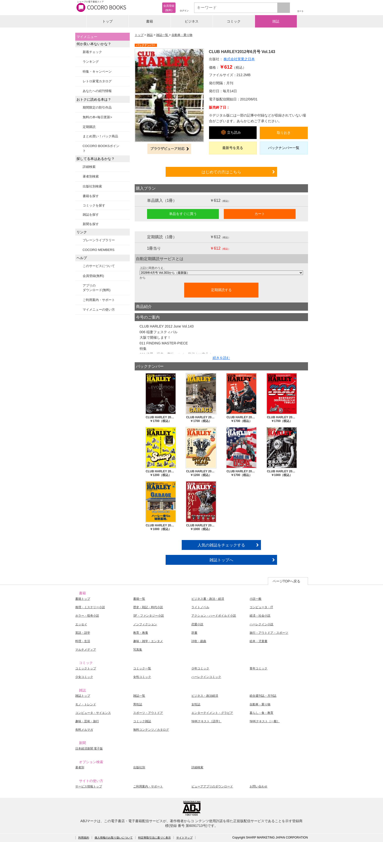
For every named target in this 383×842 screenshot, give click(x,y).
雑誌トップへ (221, 560)
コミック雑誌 (142, 721)
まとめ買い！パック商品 (100, 136)
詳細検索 (89, 167)
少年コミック (200, 668)
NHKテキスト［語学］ (206, 721)
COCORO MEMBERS (99, 250)
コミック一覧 (142, 668)
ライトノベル (200, 607)
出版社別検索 (92, 186)
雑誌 (275, 21)
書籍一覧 (139, 599)
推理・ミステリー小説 (90, 607)
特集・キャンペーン (97, 71)
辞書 (194, 632)
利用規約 (83, 837)
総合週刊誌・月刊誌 (263, 695)
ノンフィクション (145, 624)
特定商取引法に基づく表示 (154, 837)
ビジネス (192, 21)
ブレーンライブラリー (99, 240)
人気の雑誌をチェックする (221, 545)
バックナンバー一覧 (283, 148)
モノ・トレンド (85, 704)
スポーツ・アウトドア (148, 713)
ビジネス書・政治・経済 (207, 599)
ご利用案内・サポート (99, 300)
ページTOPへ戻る (287, 581)
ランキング (91, 61)
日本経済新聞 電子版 (89, 748)
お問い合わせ (258, 786)
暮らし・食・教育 (261, 713)
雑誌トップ (82, 695)
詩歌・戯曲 (198, 641)
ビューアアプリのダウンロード (212, 786)
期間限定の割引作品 (97, 107)
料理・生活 (82, 641)
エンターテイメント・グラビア (212, 713)
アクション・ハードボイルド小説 (213, 615)
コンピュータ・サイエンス (93, 713)
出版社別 (139, 767)
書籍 (149, 21)
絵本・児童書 (258, 641)
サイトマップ (184, 837)
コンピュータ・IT (261, 607)
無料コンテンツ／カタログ (151, 729)
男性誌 (137, 704)
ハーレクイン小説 (261, 624)
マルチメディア (85, 649)
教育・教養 (140, 632)
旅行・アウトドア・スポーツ (269, 632)
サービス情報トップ (88, 786)
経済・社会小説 (260, 615)
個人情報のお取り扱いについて (114, 837)
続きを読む (221, 358)
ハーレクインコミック (206, 677)
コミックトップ (85, 668)
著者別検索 (91, 176)
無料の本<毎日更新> (97, 117)
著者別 (79, 767)
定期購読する (221, 290)
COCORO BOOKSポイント (101, 148)
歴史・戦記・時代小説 (148, 607)
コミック (234, 21)
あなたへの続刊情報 (97, 91)
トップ (107, 21)
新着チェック (92, 52)
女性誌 (195, 704)
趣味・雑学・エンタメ (148, 641)
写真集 (137, 649)
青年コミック (258, 668)
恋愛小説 (197, 624)
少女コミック (84, 677)
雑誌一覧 (162, 35)
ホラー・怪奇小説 (87, 615)
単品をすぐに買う (183, 214)
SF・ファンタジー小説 (148, 615)
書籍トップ (82, 599)
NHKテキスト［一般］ (265, 721)
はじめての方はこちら (221, 172)
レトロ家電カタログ (97, 81)
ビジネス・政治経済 (204, 695)
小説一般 (255, 599)
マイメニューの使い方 (99, 309)
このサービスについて (99, 266)
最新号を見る (232, 148)
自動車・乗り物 (182, 35)
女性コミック (142, 677)
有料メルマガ (84, 729)
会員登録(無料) (93, 276)
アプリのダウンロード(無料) (97, 288)
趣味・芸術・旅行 (87, 721)
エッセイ (81, 624)
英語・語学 (82, 632)
